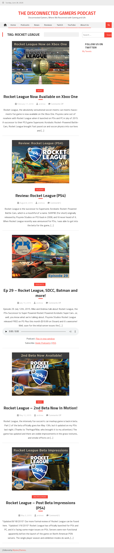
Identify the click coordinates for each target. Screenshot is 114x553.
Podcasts (25, 24)
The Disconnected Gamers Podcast (57, 13)
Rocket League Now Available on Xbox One (40, 96)
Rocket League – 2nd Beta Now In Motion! (40, 407)
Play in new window (45, 338)
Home (13, 24)
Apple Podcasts (43, 343)
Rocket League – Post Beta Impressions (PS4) (40, 505)
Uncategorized (39, 496)
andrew (42, 103)
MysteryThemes (19, 550)
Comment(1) (55, 202)
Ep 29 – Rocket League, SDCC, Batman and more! (40, 293)
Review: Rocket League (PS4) (40, 195)
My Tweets (87, 51)
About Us (84, 24)
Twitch (60, 24)
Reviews (48, 24)
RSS (54, 343)
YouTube (72, 24)
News (36, 24)
